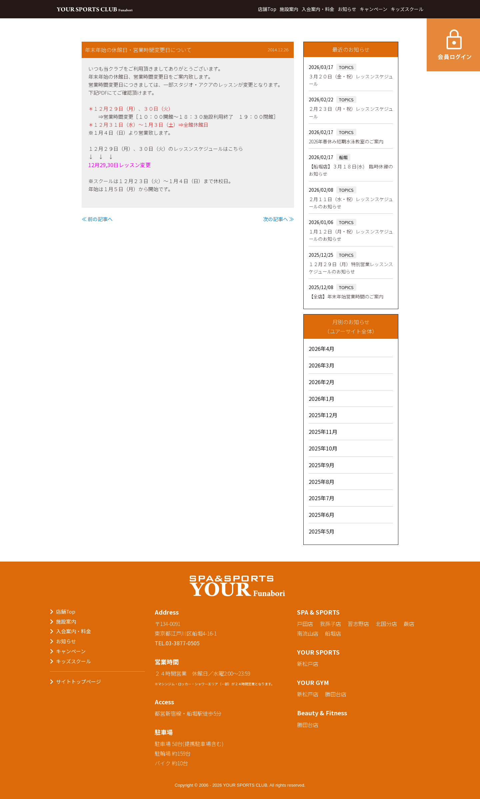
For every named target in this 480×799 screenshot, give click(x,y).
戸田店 (305, 624)
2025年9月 (321, 465)
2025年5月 (321, 531)
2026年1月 (321, 398)
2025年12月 (323, 415)
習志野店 (358, 624)
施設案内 (289, 9)
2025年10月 (323, 448)
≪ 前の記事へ (97, 218)
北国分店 (386, 624)
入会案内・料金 (318, 9)
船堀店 (333, 633)
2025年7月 (321, 498)
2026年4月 (321, 348)
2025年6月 (321, 515)
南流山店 (307, 633)
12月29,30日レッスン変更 (119, 165)
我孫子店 (330, 624)
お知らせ (347, 9)
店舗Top (267, 9)
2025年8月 (321, 482)
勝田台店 (335, 694)
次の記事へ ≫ (278, 218)
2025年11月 (323, 432)
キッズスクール (407, 9)
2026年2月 (321, 382)
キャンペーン (373, 9)
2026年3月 (321, 365)
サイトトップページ (78, 681)
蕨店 (409, 624)
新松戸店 (307, 664)
